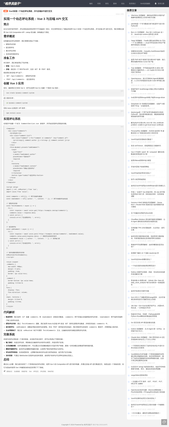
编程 (91, 3)
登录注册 (159, 3)
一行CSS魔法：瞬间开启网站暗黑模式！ (146, 413)
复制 (122, 90)
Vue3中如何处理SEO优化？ (141, 173)
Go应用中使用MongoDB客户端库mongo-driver (148, 97)
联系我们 (132, 3)
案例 (115, 3)
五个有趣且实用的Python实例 (142, 213)
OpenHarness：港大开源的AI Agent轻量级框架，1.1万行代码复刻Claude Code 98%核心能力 (148, 81)
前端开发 (24, 370)
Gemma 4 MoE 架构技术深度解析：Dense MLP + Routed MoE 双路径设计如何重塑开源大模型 (147, 205)
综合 (123, 3)
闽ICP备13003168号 (100, 425)
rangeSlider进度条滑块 (139, 375)
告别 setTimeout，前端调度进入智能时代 (146, 146)
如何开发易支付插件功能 (140, 291)
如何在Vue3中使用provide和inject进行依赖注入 (148, 186)
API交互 (35, 370)
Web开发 (50, 370)
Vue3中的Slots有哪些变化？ (141, 259)
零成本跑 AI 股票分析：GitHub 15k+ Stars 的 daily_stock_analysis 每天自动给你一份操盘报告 (148, 282)
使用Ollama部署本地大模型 (141, 160)
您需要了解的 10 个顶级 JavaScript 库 (145, 253)
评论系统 (43, 370)
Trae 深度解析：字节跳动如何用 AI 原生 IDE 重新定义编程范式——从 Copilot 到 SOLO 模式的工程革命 (147, 70)
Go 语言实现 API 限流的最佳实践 (143, 322)
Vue (30, 370)
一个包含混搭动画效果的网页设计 (143, 266)
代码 (99, 3)
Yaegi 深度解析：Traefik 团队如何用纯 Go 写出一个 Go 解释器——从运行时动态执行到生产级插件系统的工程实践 (148, 43)
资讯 (107, 3)
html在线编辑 (145, 3)
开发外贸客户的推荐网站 (140, 167)
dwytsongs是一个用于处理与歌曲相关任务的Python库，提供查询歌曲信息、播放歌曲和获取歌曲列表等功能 (147, 114)
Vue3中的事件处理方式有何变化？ (143, 398)
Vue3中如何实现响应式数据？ (142, 139)
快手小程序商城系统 (138, 179)
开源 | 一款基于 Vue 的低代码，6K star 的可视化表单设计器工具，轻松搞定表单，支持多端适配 (148, 194)
